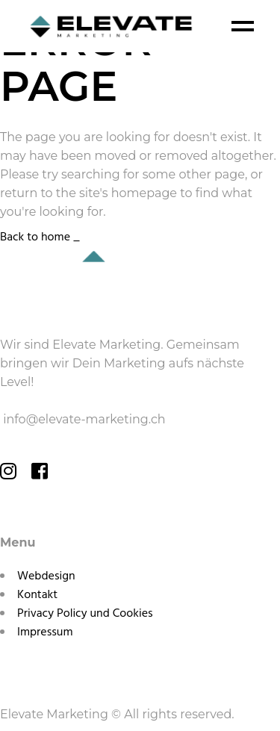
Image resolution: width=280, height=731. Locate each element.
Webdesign (46, 576)
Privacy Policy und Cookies (85, 613)
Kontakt (37, 595)
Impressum (45, 632)
